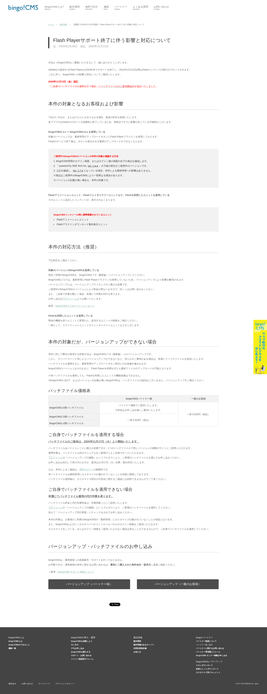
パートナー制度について (206, 641)
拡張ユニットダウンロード (207, 669)
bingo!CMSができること (19, 645)
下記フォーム (70, 298)
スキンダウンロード (204, 665)
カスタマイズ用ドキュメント (208, 672)
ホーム (51, 24)
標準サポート (86, 469)
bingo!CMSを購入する (80, 652)
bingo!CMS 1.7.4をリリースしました (75, 306)
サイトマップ (44, 684)
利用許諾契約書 (140, 648)
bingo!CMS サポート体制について (76, 571)
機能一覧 (12, 648)
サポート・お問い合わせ (81, 655)
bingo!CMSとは (15, 641)
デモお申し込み (77, 648)
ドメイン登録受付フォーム (82, 659)
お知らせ (137, 652)
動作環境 (137, 641)
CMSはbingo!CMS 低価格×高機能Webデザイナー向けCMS (23, 8)
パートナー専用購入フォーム (208, 652)
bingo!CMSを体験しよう (81, 641)
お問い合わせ (27, 684)
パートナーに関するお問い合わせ (210, 648)
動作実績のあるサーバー (144, 645)
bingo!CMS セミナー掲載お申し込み (211, 655)
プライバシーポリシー (64, 684)
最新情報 (63, 24)
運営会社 (12, 684)
